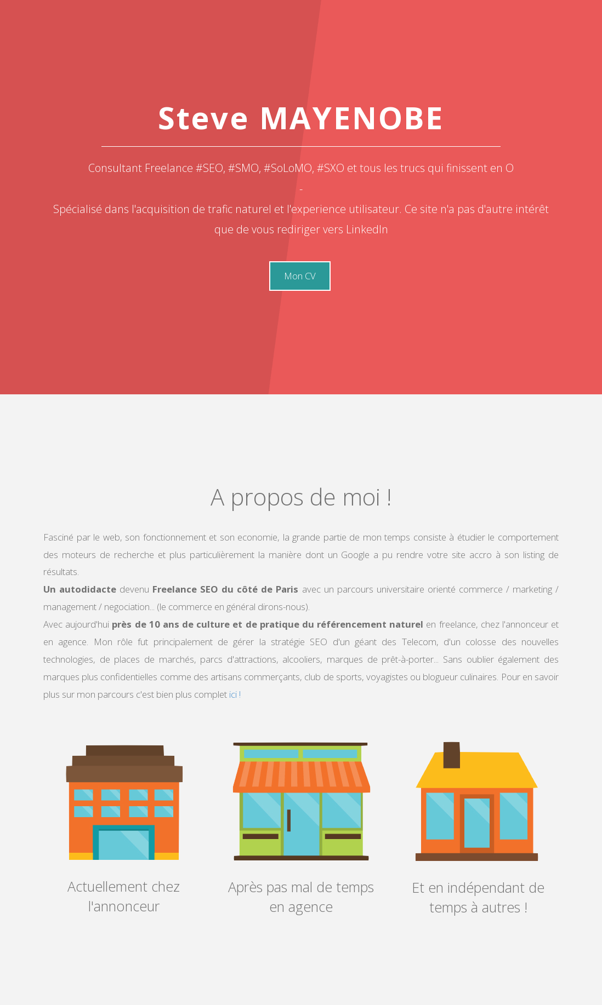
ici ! (234, 694)
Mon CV (300, 275)
